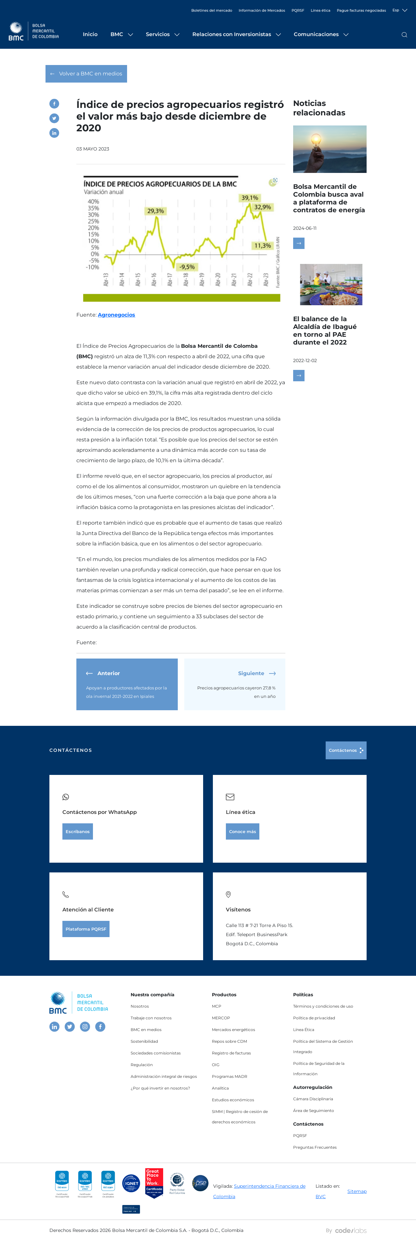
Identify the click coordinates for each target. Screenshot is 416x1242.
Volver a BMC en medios (86, 75)
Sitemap (357, 1193)
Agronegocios (116, 316)
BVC (321, 1198)
